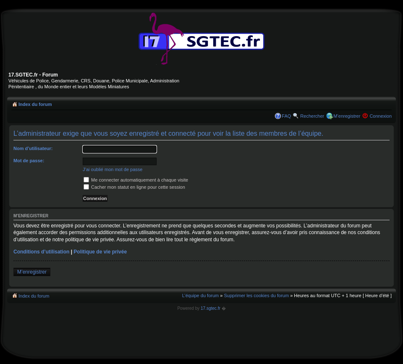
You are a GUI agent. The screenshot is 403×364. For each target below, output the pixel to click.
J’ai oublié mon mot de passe (112, 169)
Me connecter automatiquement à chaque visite (136, 179)
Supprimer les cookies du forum (256, 295)
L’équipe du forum (200, 295)
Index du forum (35, 104)
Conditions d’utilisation (41, 252)
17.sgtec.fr (210, 308)
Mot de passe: (28, 160)
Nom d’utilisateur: (33, 148)
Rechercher (312, 116)
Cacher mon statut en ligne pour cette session (134, 187)
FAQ (286, 116)
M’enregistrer (346, 116)
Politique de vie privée (100, 252)
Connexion (380, 116)
